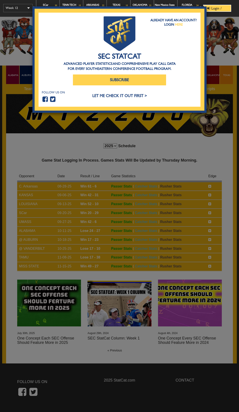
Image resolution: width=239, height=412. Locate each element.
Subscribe (119, 80)
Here (179, 25)
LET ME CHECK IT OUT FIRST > (119, 96)
